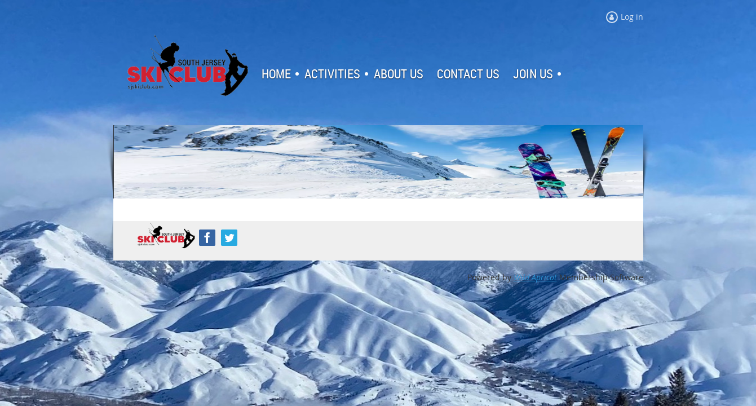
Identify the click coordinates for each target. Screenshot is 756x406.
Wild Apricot (535, 277)
